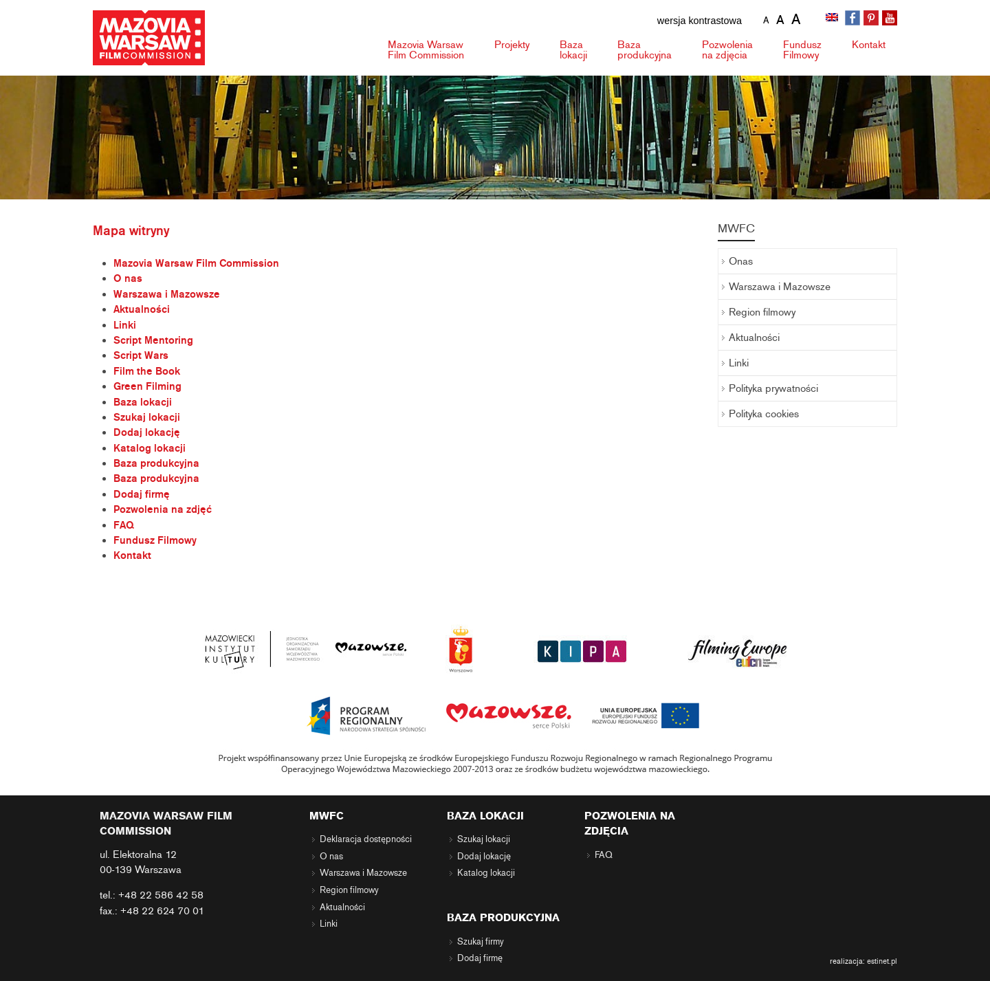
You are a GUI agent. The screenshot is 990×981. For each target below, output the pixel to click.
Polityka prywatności (773, 388)
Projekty (511, 44)
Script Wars (140, 355)
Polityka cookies (764, 414)
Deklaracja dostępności (366, 839)
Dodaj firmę (141, 494)
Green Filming (147, 386)
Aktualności (141, 309)
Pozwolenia (727, 49)
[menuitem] (833, 18)
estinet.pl (882, 961)
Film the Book (146, 371)
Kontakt (869, 44)
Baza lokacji (142, 402)
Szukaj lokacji (146, 417)
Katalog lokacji (149, 448)
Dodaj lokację (146, 432)
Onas (741, 261)
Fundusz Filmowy (155, 540)
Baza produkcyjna (156, 463)
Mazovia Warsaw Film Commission (196, 263)
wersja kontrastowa (699, 20)
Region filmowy (762, 312)
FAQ (123, 525)
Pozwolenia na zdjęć (162, 509)
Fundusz (802, 49)
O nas (127, 278)
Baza (573, 49)
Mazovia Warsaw (426, 49)
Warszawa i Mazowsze (166, 294)
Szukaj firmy (480, 941)
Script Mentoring (153, 340)
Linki (124, 325)
